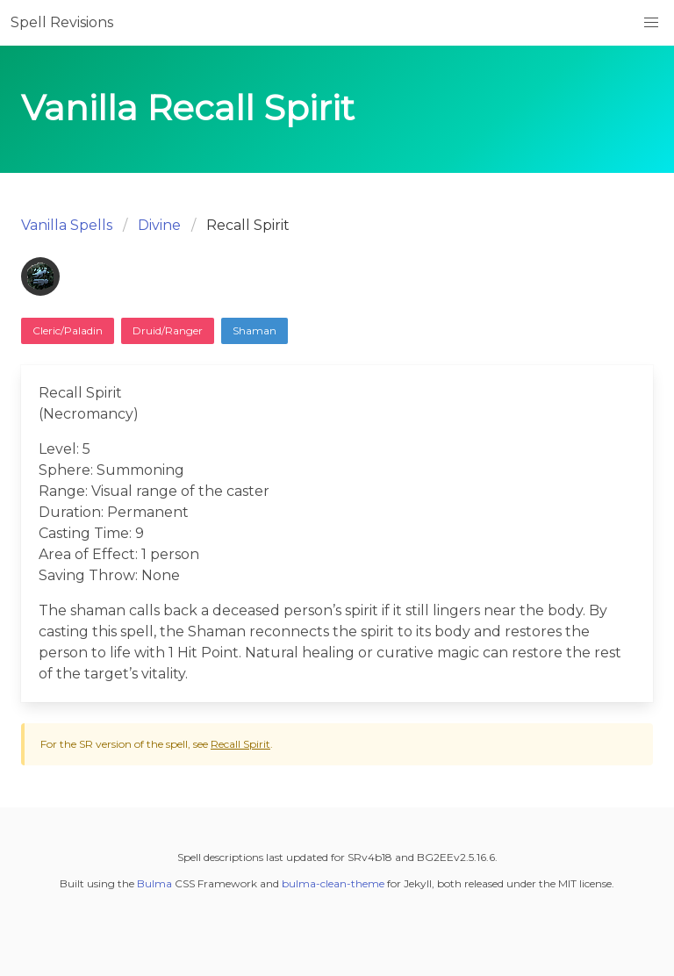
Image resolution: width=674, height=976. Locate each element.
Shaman (254, 330)
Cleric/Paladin (67, 330)
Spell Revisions (62, 22)
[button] (651, 23)
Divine (159, 225)
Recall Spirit (240, 743)
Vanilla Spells (66, 225)
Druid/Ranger (168, 330)
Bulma (154, 883)
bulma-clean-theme (333, 883)
